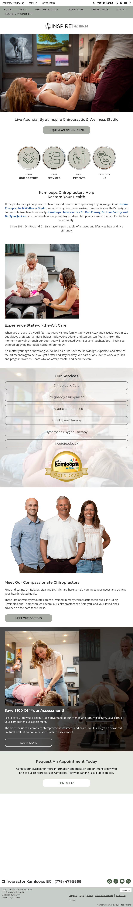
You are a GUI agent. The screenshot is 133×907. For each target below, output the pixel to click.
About (23, 9)
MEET (29, 176)
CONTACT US (66, 783)
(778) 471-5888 (105, 3)
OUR (54, 176)
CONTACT (104, 176)
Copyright (73, 895)
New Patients (99, 9)
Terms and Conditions (104, 895)
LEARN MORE (28, 742)
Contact (121, 9)
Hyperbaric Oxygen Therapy (67, 432)
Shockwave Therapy (67, 420)
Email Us (33, 3)
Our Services (74, 9)
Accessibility (121, 895)
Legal (82, 895)
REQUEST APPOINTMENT (13, 3)
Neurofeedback (66, 443)
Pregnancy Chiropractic (66, 397)
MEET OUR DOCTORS (28, 618)
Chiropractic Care (66, 385)
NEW (79, 176)
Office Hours (48, 3)
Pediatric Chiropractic (66, 408)
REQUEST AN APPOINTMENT (66, 130)
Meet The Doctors (46, 9)
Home (7, 9)
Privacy (90, 895)
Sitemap (72, 900)
